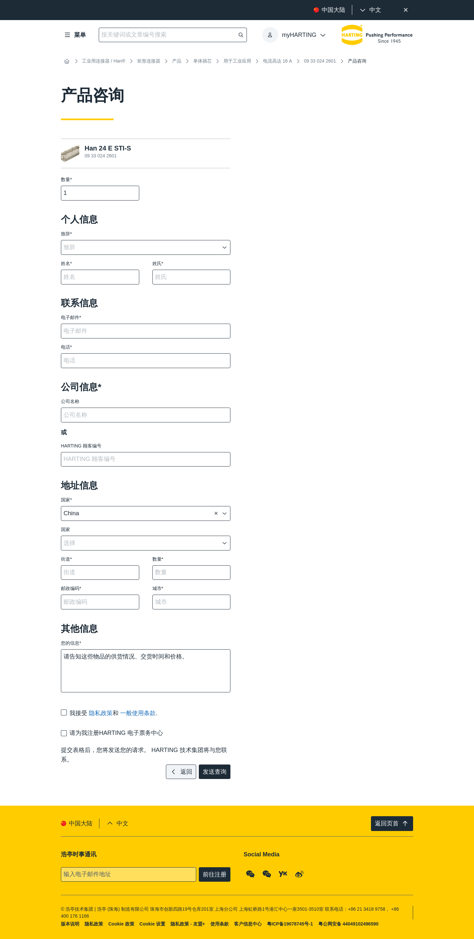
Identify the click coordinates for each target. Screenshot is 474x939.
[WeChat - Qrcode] (250, 874)
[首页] (67, 61)
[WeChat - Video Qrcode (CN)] (267, 874)
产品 (176, 61)
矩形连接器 (148, 61)
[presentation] (370, 10)
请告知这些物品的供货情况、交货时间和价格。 (146, 671)
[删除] (216, 514)
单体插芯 (202, 61)
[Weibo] (299, 874)
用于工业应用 (237, 61)
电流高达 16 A (277, 61)
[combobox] (141, 247)
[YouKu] (283, 874)
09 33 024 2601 (320, 61)
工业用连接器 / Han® (103, 61)
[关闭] (405, 10)
